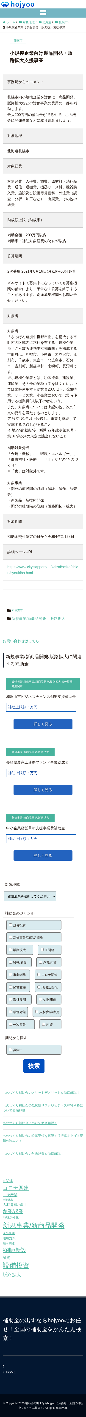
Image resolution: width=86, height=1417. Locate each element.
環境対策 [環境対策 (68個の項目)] (9, 1238)
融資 (47, 1024)
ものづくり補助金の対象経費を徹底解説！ (33, 1153)
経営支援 (17, 987)
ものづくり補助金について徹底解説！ (30, 1123)
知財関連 (17, 686)
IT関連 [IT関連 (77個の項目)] (8, 1181)
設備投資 (17, 681)
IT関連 (47, 950)
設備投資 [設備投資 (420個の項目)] (16, 1265)
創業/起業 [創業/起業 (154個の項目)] (13, 1211)
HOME (11, 1372)
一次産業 (17, 1024)
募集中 (16, 1050)
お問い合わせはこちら (21, 641)
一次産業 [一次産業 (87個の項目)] (10, 1195)
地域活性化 (47, 987)
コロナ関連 (47, 975)
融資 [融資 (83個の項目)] (6, 1257)
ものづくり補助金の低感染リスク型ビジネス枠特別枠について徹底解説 (43, 1108)
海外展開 (66, 681)
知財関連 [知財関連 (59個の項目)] (9, 1243)
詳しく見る (43, 724)
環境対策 (17, 1012)
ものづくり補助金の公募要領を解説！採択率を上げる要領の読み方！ (43, 1138)
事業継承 (17, 975)
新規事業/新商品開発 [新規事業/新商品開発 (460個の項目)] (33, 1225)
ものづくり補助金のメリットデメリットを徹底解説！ (41, 1092)
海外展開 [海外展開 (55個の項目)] (9, 1233)
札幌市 (17, 611)
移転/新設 (18, 962)
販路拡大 (57, 618)
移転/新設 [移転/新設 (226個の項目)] (14, 1250)
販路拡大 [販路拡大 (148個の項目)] (12, 1274)
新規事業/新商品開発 (29, 618)
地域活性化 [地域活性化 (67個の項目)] (11, 1217)
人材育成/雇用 (47, 1012)
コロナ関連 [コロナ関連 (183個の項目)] (16, 1188)
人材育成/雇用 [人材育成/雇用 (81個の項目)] (14, 1205)
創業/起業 (48, 962)
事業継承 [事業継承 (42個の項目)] (8, 1199)
